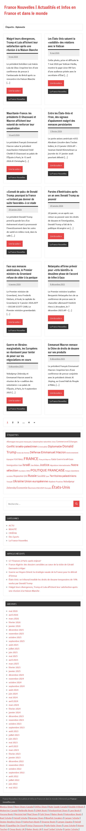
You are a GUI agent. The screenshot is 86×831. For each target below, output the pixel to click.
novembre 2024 (16, 678)
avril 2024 (13, 701)
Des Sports (14, 536)
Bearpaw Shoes (36, 818)
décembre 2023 (16, 716)
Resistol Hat (20, 814)
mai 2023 (13, 742)
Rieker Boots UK (34, 829)
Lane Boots (74, 810)
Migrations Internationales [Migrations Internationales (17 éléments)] (60, 465)
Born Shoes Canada (24, 806)
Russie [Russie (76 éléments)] (32, 475)
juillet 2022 (14, 780)
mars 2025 (14, 663)
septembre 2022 (17, 772)
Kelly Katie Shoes (53, 825)
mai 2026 (13, 611)
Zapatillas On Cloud (16, 825)
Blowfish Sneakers (54, 818)
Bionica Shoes (6, 806)
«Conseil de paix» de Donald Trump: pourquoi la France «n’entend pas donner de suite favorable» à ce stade (22, 197)
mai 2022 (13, 787)
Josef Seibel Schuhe (53, 829)
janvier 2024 (14, 712)
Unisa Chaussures (35, 825)
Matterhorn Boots (31, 821)
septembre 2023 (17, 727)
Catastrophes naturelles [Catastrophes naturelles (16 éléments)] (41, 441)
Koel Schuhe (6, 818)
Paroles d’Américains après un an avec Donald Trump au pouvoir (63, 195)
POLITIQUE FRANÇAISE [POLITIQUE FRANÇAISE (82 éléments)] (48, 470)
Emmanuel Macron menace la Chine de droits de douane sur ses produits (63, 348)
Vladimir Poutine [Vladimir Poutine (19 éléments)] (55, 481)
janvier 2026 (14, 626)
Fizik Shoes (44, 814)
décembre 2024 (16, 674)
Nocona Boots (6, 814)
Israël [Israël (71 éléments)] (26, 465)
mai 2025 (13, 656)
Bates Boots (57, 814)
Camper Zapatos (65, 821)
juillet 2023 (14, 734)
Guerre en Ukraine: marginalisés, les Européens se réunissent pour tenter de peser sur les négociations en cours (22, 352)
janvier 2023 (14, 757)
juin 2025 (13, 652)
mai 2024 (13, 697)
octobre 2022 (15, 768)
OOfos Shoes (41, 806)
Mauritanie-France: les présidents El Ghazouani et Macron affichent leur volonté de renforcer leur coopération (21, 120)
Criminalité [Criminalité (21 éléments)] (42, 446)
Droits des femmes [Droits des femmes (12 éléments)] (23, 453)
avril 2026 (13, 614)
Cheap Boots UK (17, 829)
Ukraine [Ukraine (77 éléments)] (18, 481)
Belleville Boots (26, 810)
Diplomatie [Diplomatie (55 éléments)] (55, 446)
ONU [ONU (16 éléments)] (28, 471)
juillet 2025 (14, 648)
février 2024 (14, 708)
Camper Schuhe (71, 818)
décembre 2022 (16, 761)
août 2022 (13, 776)
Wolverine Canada (8, 810)
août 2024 (13, 689)
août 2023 (13, 731)
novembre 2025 (16, 633)
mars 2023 (14, 750)
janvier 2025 (14, 671)
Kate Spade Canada (58, 806)
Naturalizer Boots (73, 814)
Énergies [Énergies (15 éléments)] (48, 488)
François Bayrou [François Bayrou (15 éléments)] (45, 459)
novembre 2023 (16, 719)
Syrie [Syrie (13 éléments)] (47, 476)
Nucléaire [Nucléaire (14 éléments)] (22, 471)
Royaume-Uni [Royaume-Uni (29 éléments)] (20, 475)
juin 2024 (13, 693)
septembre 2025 (17, 641)
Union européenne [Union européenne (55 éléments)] (36, 481)
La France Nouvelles (16, 99)
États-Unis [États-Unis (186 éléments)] (61, 487)
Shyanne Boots (48, 821)
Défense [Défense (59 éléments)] (35, 452)
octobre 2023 (15, 723)
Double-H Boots (76, 806)
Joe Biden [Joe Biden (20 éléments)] (35, 465)
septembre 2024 (17, 686)
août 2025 (13, 644)
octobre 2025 (15, 637)
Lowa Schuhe (69, 825)
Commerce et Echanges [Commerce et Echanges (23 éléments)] (66, 441)
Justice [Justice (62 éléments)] (44, 464)
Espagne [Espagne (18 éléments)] (10, 459)
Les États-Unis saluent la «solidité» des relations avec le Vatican (61, 42)
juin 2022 (13, 783)
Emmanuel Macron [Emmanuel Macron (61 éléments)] (53, 452)
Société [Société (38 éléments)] (41, 475)
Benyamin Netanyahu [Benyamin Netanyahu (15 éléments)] (24, 442)
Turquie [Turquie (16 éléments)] (9, 481)
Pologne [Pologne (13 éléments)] (68, 471)
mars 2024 (14, 704)
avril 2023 (13, 746)
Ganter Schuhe (71, 829)
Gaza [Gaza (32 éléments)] (53, 459)
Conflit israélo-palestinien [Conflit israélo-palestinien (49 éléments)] (22, 446)
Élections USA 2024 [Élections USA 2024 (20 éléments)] (36, 488)
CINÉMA (13, 533)
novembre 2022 (16, 765)
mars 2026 (14, 618)
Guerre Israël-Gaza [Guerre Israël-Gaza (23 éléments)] (65, 459)
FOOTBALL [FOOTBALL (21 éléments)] (18, 459)
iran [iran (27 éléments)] (20, 465)
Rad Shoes (33, 814)
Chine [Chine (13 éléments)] (54, 442)
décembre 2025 (16, 629)
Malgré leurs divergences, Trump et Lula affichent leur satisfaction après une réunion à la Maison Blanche (22, 44)
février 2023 (14, 753)
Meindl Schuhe (20, 818)
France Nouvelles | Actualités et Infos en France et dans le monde (40, 10)
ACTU (11, 525)
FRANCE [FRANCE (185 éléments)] (31, 458)
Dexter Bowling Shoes (10, 821)
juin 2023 (13, 738)
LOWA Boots (41, 810)
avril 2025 (13, 659)
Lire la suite (14, 90)
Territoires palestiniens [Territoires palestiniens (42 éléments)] (63, 475)
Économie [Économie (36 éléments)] (21, 487)
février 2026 (14, 622)
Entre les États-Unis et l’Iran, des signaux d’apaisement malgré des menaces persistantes (61, 118)
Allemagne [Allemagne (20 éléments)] (11, 441)
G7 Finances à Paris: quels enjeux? (25, 560)
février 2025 (14, 667)
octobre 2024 (15, 682)
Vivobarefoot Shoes (58, 810)
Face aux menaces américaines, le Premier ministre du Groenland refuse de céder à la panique (22, 272)
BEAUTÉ (13, 529)
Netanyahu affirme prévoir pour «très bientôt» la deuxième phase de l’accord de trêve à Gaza (63, 272)
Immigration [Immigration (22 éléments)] (12, 465)
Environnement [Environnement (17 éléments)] (72, 452)
